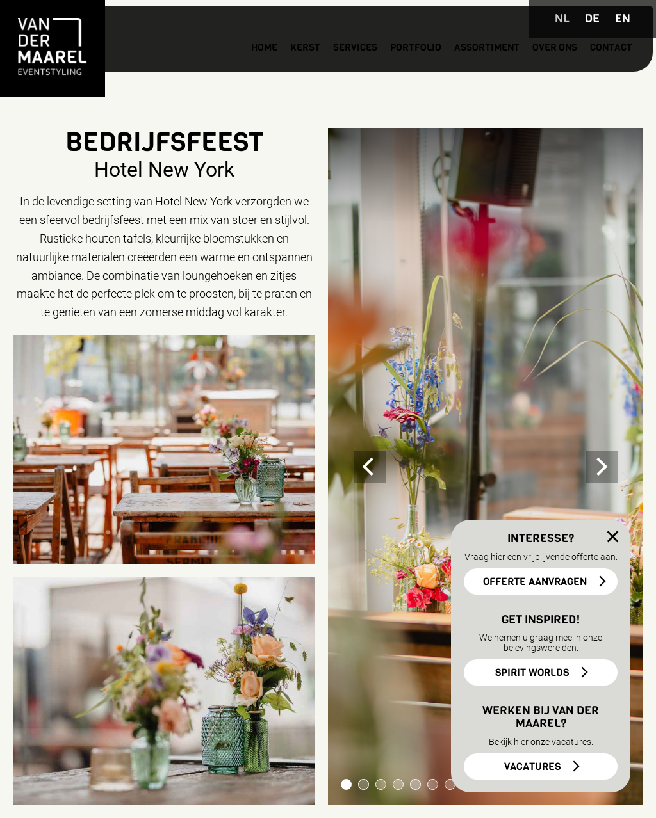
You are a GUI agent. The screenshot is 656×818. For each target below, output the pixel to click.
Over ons (515, 70)
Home (181, 70)
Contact (580, 70)
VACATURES (532, 766)
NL (562, 18)
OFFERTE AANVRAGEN (535, 581)
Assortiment (436, 70)
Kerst (227, 70)
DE (592, 18)
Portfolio (354, 70)
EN (622, 18)
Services (284, 70)
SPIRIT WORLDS (532, 672)
